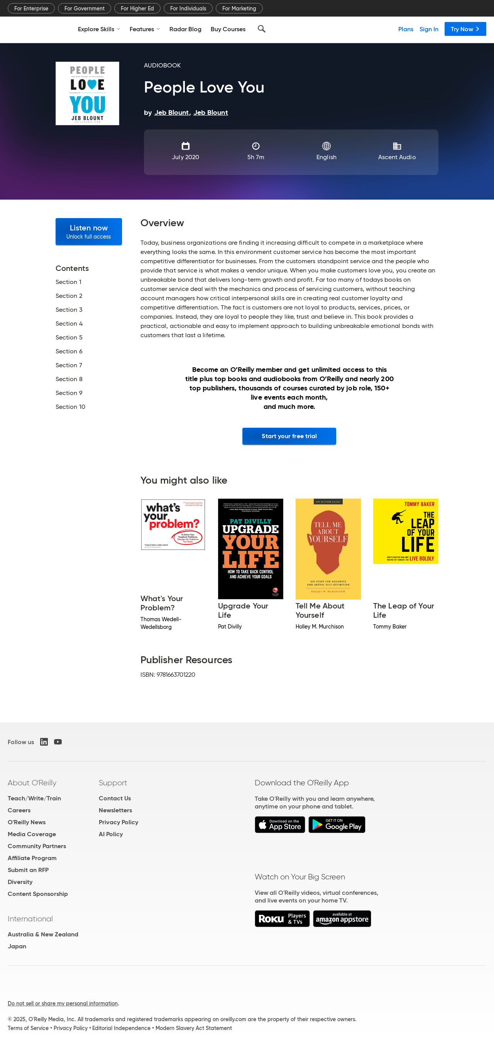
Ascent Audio (397, 157)
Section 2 (69, 296)
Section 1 (68, 282)
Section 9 (69, 393)
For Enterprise (31, 8)
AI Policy (111, 834)
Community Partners (37, 846)
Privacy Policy (118, 822)
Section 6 (69, 351)
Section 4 (69, 324)
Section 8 (69, 379)
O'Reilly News (27, 822)
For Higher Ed (137, 8)
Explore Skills (99, 29)
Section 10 (70, 407)
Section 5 (69, 337)
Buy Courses (228, 29)
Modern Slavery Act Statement (194, 1028)
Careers (19, 810)
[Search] (262, 29)
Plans (405, 29)
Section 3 (69, 310)
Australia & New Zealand (43, 934)
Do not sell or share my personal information (63, 1003)
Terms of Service (28, 1028)
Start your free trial (289, 436)
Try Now (465, 29)
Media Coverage (32, 834)
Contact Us (115, 798)
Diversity (20, 882)
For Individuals (188, 8)
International (30, 918)
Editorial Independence (121, 1028)
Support (113, 782)
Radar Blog (185, 29)
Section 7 (69, 365)
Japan (17, 946)
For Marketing (239, 8)
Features (145, 29)
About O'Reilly (32, 782)
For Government (84, 8)
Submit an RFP (28, 870)
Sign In (429, 29)
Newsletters (115, 810)
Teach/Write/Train (34, 798)
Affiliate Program (32, 858)
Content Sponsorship (38, 894)
